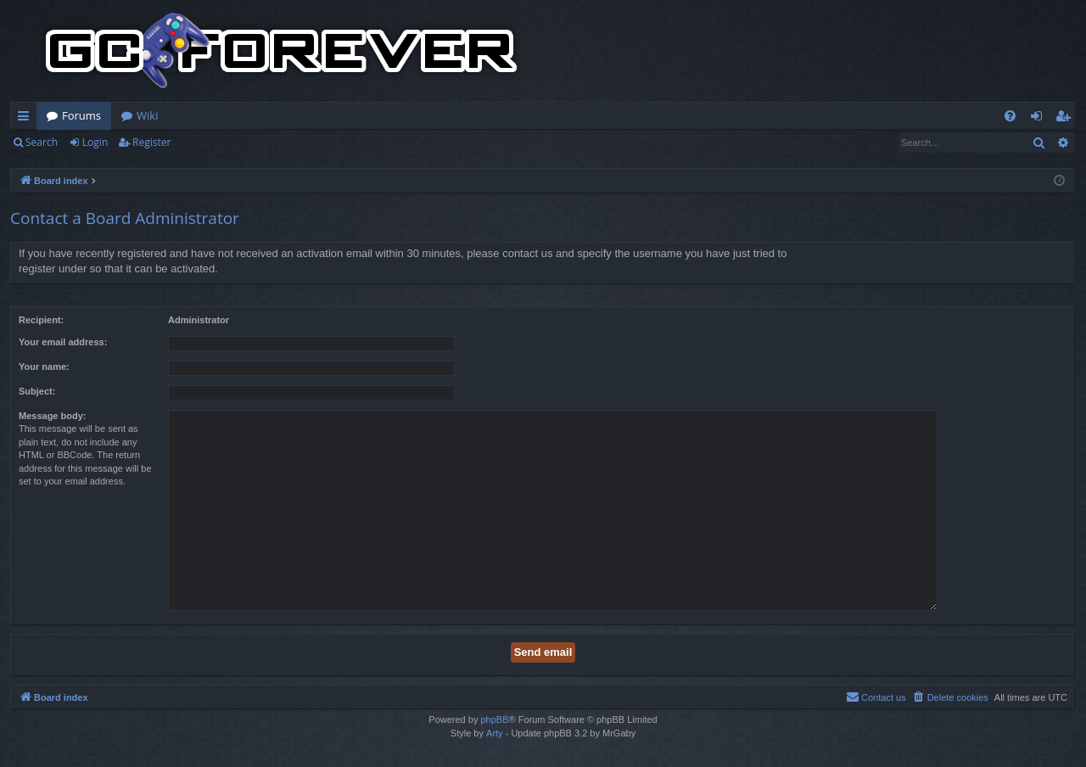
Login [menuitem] (1040, 119)
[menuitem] (1010, 116)
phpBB (494, 719)
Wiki (147, 115)
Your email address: (63, 342)
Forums (81, 115)
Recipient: (41, 320)
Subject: (37, 391)
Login (95, 142)
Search (41, 142)
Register (151, 142)
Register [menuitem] (1066, 119)
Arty (494, 733)
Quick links (26, 119)
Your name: (44, 366)
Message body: (52, 416)
